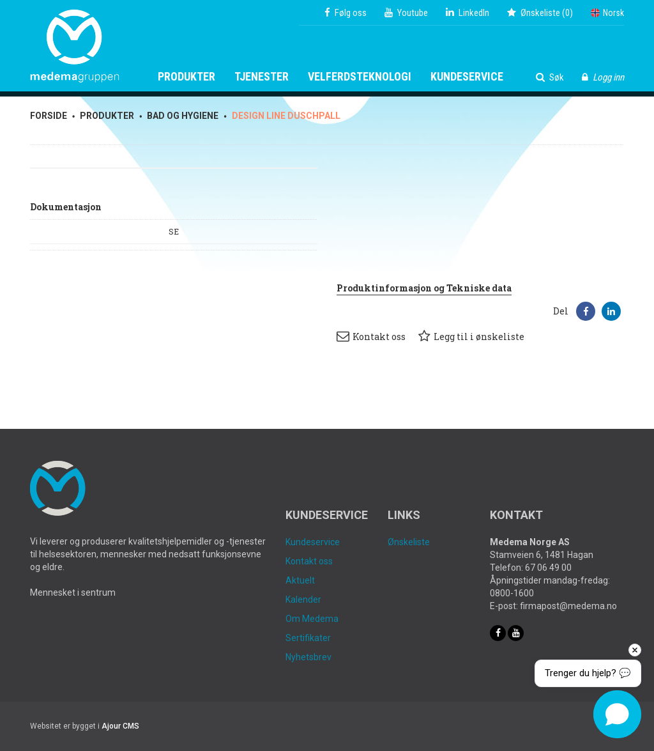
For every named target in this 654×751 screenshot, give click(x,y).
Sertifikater (308, 638)
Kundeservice (466, 76)
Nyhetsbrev (308, 657)
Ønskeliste (409, 542)
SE (174, 231)
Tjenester (261, 76)
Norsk (607, 13)
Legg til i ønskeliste (471, 336)
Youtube (406, 13)
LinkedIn (467, 13)
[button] (585, 311)
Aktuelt (300, 580)
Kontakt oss (371, 336)
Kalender (303, 599)
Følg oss (345, 13)
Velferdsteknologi (359, 76)
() (540, 13)
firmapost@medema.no (568, 606)
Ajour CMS (120, 726)
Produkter (186, 76)
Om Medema (311, 619)
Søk (550, 77)
